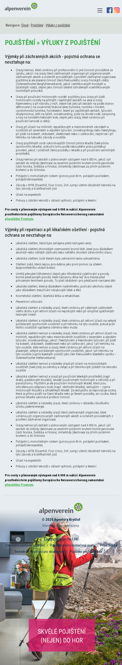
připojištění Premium (19, 219)
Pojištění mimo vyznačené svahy (72, 545)
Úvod (24, 25)
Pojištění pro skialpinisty (47, 551)
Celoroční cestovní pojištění (25, 545)
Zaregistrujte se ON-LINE (61, 539)
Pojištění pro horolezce (86, 551)
